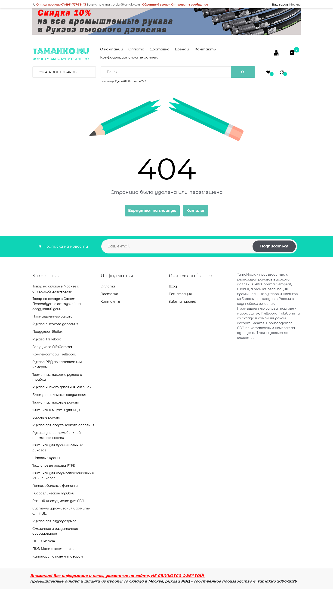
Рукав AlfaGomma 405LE (131, 81)
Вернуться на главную (152, 210)
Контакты (205, 49)
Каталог (195, 210)
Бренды (182, 49)
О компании (111, 49)
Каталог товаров (59, 72)
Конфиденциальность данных (129, 57)
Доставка (160, 49)
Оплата (136, 49)
